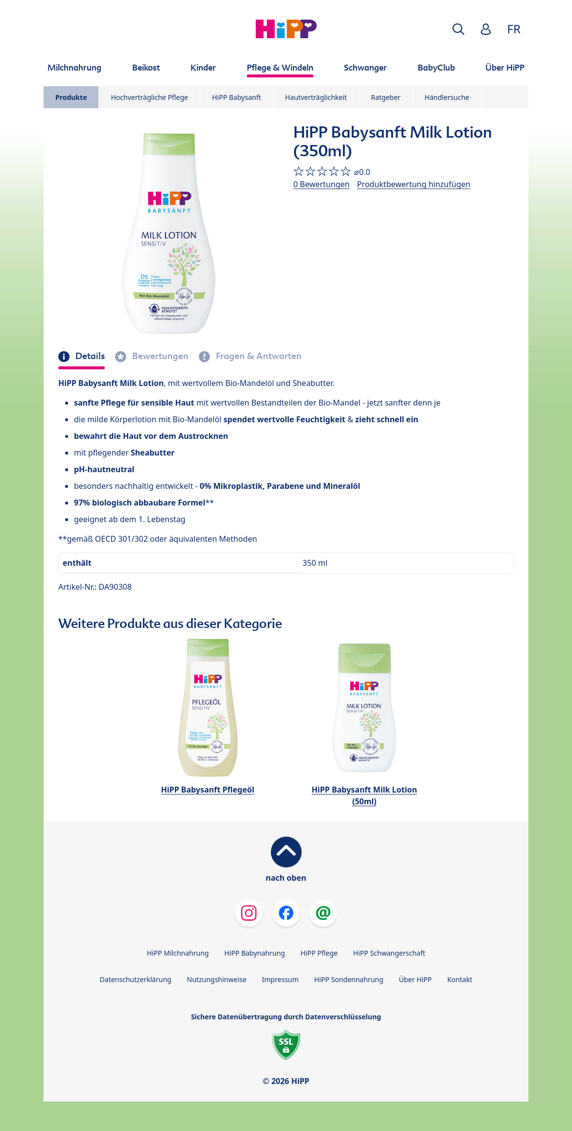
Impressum (280, 979)
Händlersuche (447, 97)
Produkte (71, 97)
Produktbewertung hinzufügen (413, 184)
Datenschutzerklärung (135, 979)
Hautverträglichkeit (316, 97)
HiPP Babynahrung (254, 953)
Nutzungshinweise (217, 979)
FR (514, 29)
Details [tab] (89, 356)
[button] (458, 29)
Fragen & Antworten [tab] (258, 356)
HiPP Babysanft (236, 97)
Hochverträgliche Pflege (149, 97)
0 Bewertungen (321, 184)
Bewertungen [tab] (159, 356)
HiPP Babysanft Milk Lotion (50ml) (364, 795)
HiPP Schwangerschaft (389, 953)
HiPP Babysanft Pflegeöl (208, 789)
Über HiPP (415, 979)
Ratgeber (385, 97)
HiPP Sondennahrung (348, 979)
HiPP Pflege (319, 953)
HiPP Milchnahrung (178, 953)
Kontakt (459, 979)
